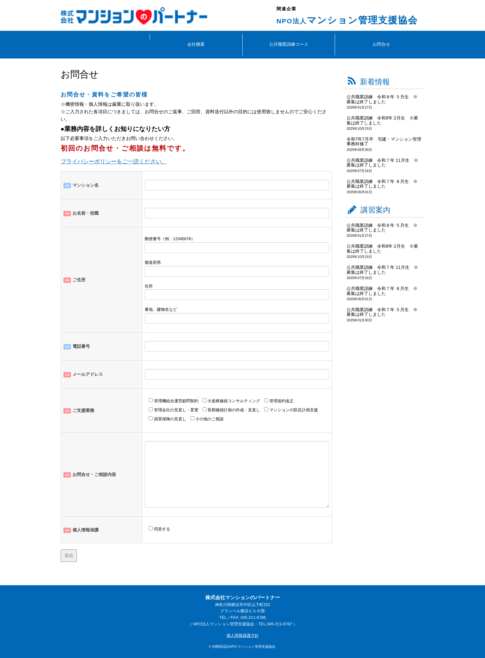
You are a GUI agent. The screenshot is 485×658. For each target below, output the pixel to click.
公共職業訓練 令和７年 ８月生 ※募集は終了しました (382, 184)
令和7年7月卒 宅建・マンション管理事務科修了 (384, 141)
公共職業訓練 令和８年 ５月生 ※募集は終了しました (382, 99)
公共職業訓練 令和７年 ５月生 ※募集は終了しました (382, 312)
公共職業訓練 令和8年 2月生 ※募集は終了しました (382, 120)
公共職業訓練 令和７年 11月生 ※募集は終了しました (382, 162)
